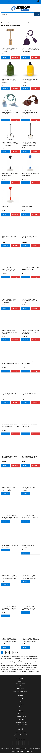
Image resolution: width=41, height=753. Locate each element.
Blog (21, 701)
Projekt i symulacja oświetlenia (21, 735)
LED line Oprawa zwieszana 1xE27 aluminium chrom (29, 457)
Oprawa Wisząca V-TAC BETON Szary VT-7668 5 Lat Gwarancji (9, 332)
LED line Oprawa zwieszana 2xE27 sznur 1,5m (29, 362)
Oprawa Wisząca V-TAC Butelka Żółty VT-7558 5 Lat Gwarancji (30, 489)
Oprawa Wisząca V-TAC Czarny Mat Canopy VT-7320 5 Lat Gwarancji (10, 143)
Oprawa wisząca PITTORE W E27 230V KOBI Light (30, 237)
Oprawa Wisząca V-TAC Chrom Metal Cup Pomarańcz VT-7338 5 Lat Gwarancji (30, 639)
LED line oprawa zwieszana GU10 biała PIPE (9, 394)
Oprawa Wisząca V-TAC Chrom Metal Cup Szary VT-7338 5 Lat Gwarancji (30, 608)
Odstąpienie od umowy (21, 722)
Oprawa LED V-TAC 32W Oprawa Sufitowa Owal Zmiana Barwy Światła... (8, 269)
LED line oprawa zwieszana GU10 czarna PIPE (29, 425)
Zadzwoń (10, 2)
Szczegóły (5, 57)
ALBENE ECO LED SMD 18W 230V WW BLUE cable (30, 174)
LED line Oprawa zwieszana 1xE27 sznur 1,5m (29, 394)
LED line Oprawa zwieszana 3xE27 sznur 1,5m (9, 457)
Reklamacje (21, 719)
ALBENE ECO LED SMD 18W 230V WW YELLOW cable (30, 205)
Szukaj (37, 14)
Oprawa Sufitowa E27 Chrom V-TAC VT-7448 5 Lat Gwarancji (10, 49)
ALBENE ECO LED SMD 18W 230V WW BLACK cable (10, 174)
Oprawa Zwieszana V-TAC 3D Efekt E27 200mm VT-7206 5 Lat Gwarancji (30, 332)
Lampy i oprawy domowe (11, 22)
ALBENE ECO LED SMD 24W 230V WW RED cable (9, 237)
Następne (15, 652)
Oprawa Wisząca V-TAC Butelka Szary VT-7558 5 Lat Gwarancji (30, 517)
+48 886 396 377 (20, 688)
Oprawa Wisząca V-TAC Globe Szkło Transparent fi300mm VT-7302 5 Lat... (29, 143)
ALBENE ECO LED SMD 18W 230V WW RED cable (10, 205)
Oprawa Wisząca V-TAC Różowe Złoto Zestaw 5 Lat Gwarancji (29, 545)
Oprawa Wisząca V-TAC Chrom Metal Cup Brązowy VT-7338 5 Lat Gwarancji (29, 577)
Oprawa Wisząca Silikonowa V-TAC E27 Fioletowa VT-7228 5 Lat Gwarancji (30, 49)
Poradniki (21, 704)
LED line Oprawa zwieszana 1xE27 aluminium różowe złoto (10, 425)
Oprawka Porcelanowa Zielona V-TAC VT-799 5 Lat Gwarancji (10, 81)
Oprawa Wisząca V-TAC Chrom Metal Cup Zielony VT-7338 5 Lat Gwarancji (10, 608)
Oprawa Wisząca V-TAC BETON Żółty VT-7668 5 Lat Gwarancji (29, 300)
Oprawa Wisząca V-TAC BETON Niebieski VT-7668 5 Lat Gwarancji (9, 300)
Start (2, 22)
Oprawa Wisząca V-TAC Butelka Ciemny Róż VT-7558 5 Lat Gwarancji (10, 517)
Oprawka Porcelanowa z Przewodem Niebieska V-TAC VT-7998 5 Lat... (10, 112)
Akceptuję (29, 751)
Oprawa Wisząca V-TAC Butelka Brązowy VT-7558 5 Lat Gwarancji (10, 545)
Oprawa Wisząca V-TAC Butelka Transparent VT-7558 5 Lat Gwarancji (10, 489)
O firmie (21, 698)
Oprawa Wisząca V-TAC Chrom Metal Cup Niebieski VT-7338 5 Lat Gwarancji (9, 577)
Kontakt (21, 707)
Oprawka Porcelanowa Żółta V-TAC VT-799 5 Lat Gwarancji (30, 81)
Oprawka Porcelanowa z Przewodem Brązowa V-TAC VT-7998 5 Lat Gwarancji (30, 112)
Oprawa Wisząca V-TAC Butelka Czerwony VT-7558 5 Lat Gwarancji (10, 363)
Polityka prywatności (21, 725)
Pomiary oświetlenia (21, 732)
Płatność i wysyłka (21, 716)
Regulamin (21, 714)
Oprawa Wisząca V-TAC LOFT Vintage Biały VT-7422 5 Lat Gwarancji (30, 269)
